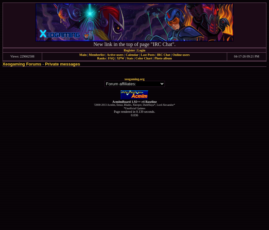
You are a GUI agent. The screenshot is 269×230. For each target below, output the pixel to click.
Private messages (62, 64)
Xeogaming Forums (22, 64)
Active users (115, 55)
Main (83, 55)
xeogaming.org (134, 79)
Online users (181, 55)
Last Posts (148, 55)
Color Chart (143, 58)
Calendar (132, 55)
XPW (120, 58)
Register (129, 50)
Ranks (101, 58)
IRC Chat (163, 55)
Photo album (163, 58)
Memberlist (96, 55)
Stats (130, 58)
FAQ (111, 58)
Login (141, 50)
